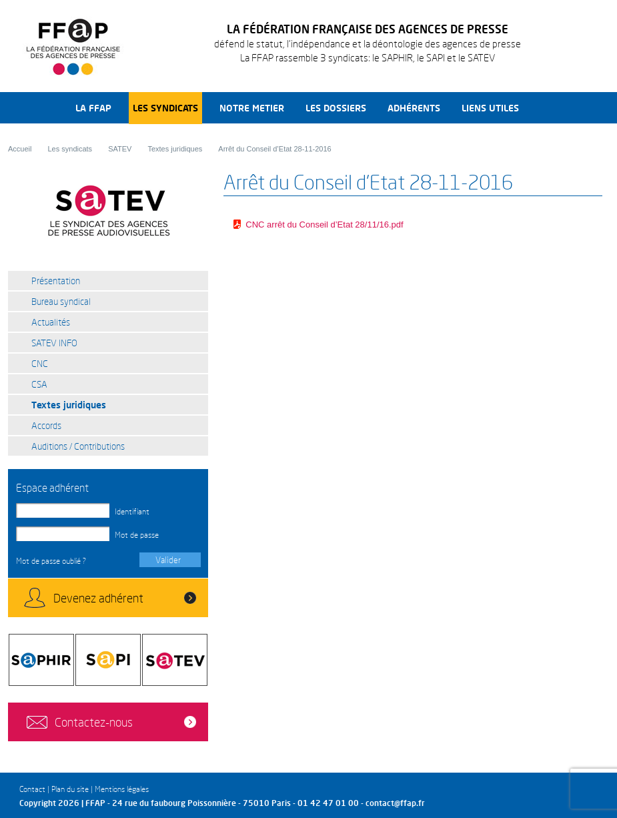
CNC (39, 363)
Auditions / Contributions (78, 446)
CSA (39, 384)
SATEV (119, 149)
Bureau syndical (61, 301)
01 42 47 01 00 (328, 803)
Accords (46, 425)
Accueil (19, 149)
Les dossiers (335, 107)
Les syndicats (165, 107)
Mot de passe (137, 535)
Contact (32, 789)
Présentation (55, 280)
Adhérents (414, 107)
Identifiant (132, 511)
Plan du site (70, 789)
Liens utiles (490, 107)
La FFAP (93, 107)
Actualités (50, 322)
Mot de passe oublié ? (51, 561)
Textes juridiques (174, 149)
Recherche (545, 107)
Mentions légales (122, 789)
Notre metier (251, 107)
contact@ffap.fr (395, 803)
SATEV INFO (54, 342)
